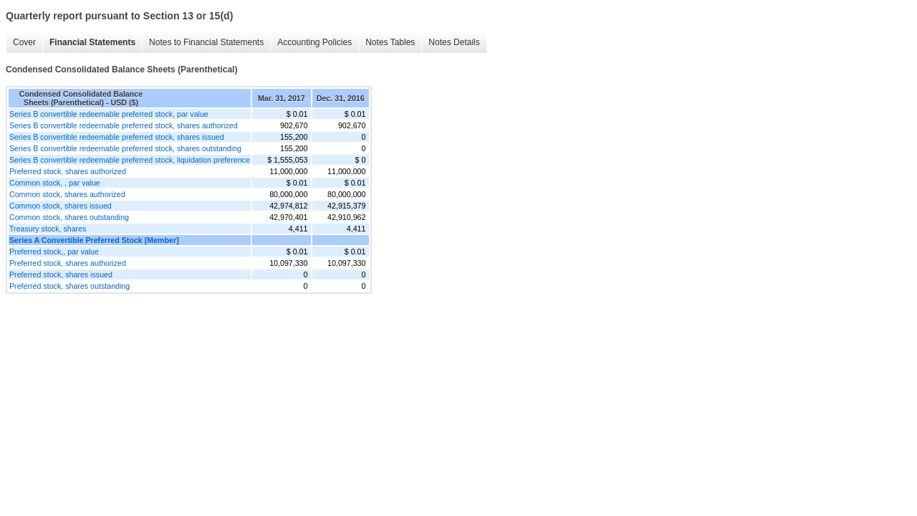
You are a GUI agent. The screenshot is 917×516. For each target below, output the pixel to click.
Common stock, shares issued (60, 205)
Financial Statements (92, 42)
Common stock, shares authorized (67, 194)
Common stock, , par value (54, 182)
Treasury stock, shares (47, 228)
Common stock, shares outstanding (69, 217)
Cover (24, 42)
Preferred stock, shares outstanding (69, 286)
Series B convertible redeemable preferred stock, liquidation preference (129, 160)
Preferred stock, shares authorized (67, 171)
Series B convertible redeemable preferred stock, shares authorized (123, 125)
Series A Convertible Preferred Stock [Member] (94, 240)
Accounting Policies (314, 42)
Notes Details (453, 42)
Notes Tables (390, 42)
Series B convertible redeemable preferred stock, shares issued (116, 137)
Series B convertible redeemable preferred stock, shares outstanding (125, 148)
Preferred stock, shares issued (60, 274)
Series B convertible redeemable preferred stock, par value (108, 114)
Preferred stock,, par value (54, 251)
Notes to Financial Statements (206, 42)
